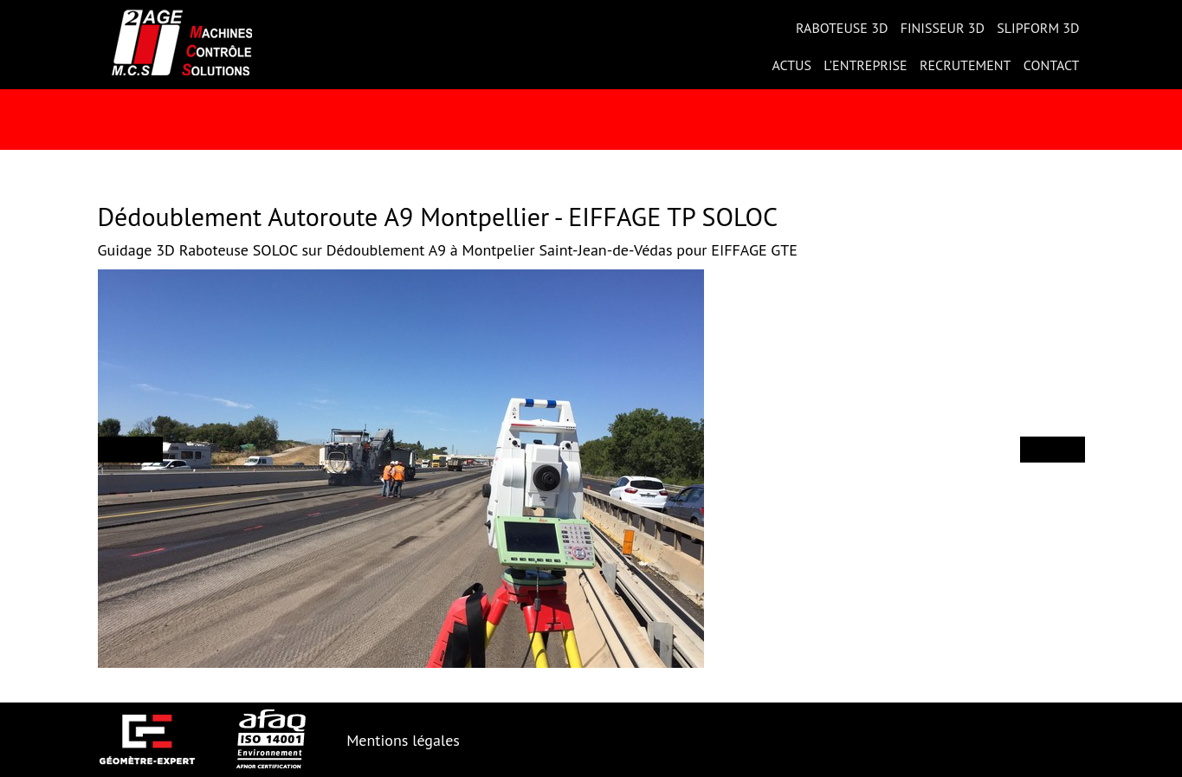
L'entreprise (865, 65)
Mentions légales (403, 740)
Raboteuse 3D (842, 27)
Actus (791, 65)
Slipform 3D (1038, 27)
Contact (1052, 65)
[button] (130, 450)
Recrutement (965, 65)
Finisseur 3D (943, 27)
